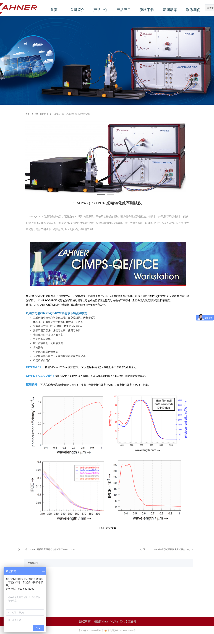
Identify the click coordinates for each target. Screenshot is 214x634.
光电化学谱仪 (41, 114)
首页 (27, 114)
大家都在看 (33, 563)
